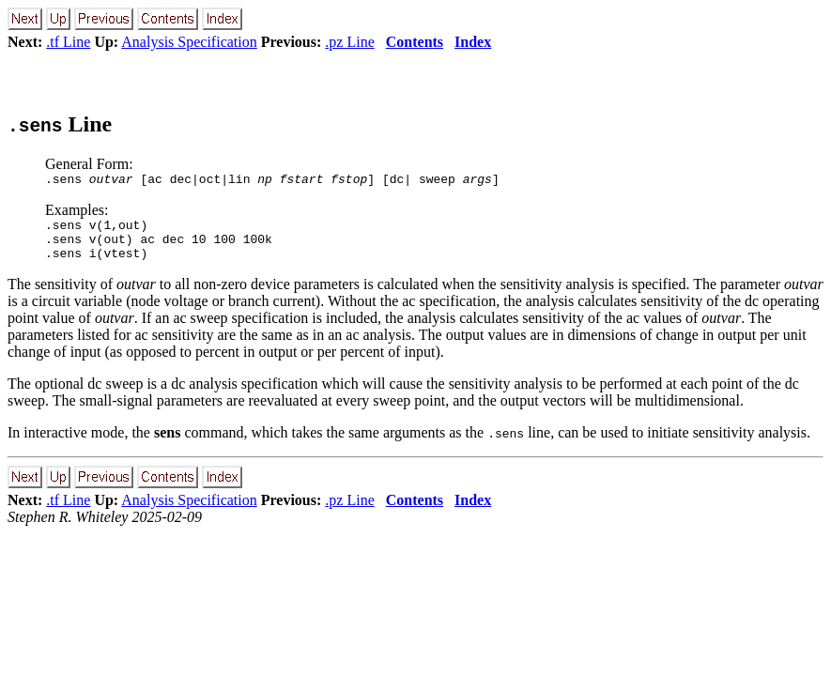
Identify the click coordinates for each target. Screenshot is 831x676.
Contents (414, 42)
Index (472, 42)
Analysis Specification (188, 42)
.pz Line (349, 42)
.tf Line (68, 42)
